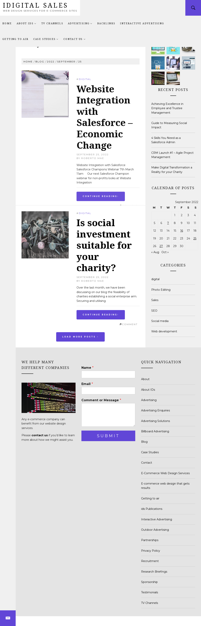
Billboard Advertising (155, 431)
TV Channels (52, 23)
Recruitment (150, 561)
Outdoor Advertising (155, 530)
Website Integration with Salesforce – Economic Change (105, 177)
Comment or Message (101, 400)
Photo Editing (160, 289)
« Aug (155, 252)
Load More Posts (80, 336)
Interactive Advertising (142, 23)
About (145, 379)
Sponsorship (149, 582)
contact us (40, 435)
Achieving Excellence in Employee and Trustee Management (167, 108)
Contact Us (74, 39)
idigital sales (36, 5)
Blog (144, 441)
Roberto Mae (92, 280)
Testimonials (149, 592)
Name (87, 368)
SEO (154, 310)
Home (7, 23)
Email (87, 384)
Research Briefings (154, 571)
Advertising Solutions (155, 421)
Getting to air (15, 39)
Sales (154, 300)
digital (85, 140)
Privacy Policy (150, 550)
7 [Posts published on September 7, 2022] (168, 223)
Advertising (80, 23)
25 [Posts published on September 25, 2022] (194, 238)
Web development (164, 331)
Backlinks (106, 23)
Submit (108, 436)
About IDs (27, 23)
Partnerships (149, 540)
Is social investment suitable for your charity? (104, 245)
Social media (160, 321)
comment (130, 324)
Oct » (165, 252)
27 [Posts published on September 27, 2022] (161, 246)
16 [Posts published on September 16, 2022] (181, 230)
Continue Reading (101, 314)
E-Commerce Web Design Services (165, 473)
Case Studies (46, 39)
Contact (146, 462)
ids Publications (151, 509)
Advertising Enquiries (155, 410)
